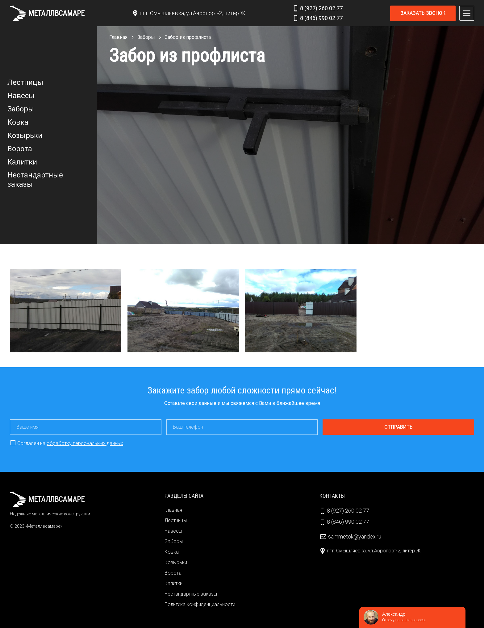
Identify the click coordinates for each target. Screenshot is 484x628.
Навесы (21, 95)
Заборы (20, 109)
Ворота (19, 148)
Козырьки (24, 135)
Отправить (398, 427)
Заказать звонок (422, 13)
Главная (173, 510)
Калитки (22, 162)
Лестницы (25, 82)
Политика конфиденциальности (200, 604)
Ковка (17, 122)
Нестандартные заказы (35, 180)
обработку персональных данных (85, 443)
